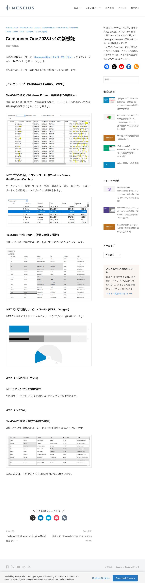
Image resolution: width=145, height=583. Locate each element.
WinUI (17, 31)
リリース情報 (44, 31)
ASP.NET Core (13, 27)
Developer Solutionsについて (126, 567)
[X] (33, 518)
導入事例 (109, 8)
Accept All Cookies (125, 577)
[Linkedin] (40, 518)
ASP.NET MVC (29, 27)
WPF (24, 31)
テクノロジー (92, 8)
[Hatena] (48, 518)
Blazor (41, 27)
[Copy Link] (64, 518)
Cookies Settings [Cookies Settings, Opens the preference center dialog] (101, 577)
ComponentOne (53, 27)
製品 (76, 8)
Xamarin (32, 31)
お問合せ (135, 8)
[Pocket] (56, 518)
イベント (122, 8)
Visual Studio (69, 27)
